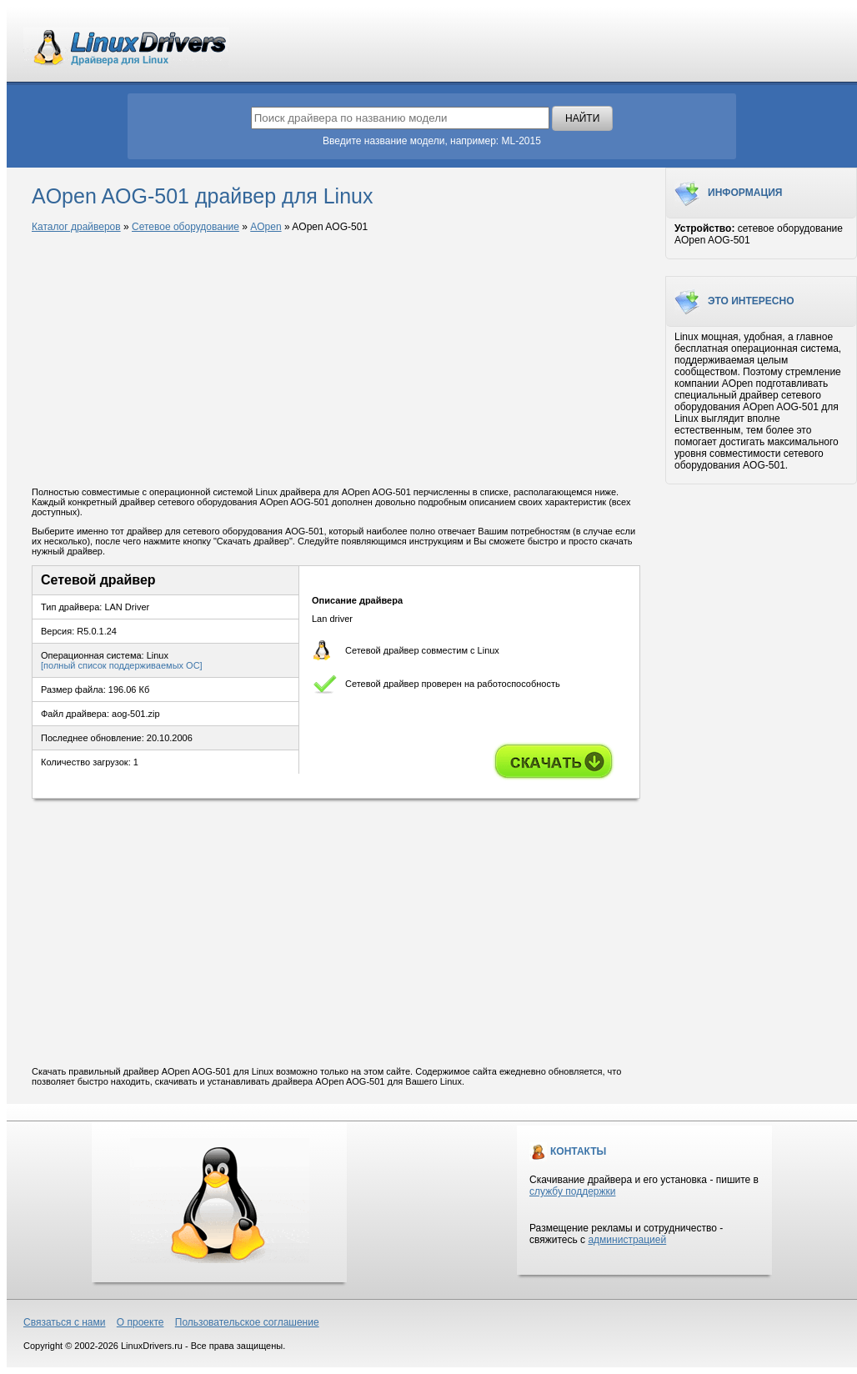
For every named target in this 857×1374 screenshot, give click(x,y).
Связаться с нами (64, 1322)
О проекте (140, 1322)
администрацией (627, 1240)
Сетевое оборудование (185, 227)
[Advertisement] (336, 361)
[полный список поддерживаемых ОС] (122, 665)
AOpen (265, 227)
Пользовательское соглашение (247, 1322)
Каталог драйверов (76, 227)
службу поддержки (572, 1191)
